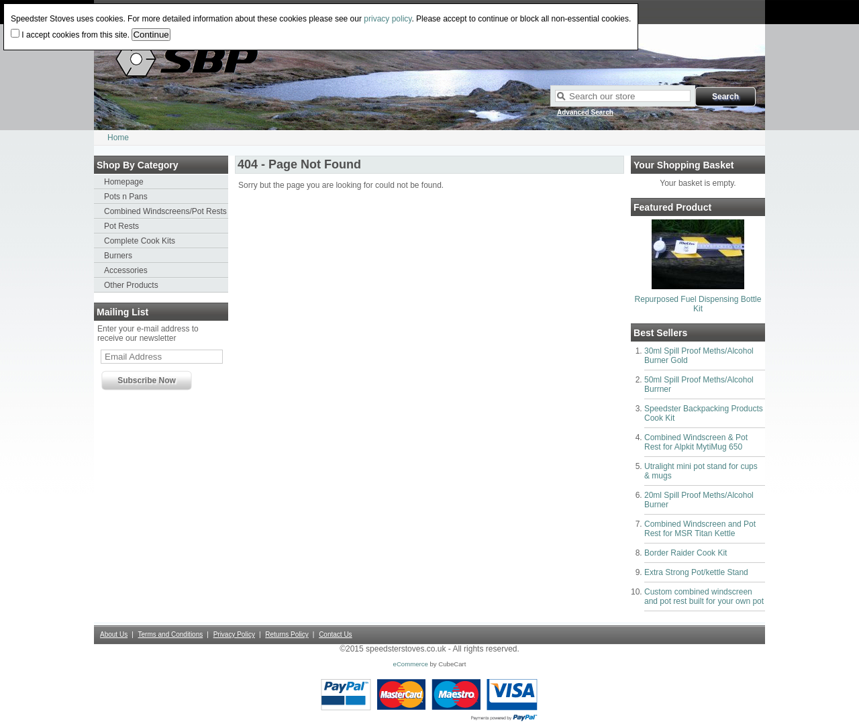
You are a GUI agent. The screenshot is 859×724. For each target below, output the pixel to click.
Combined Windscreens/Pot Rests (165, 211)
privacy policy (387, 18)
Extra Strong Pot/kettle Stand (696, 572)
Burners (118, 255)
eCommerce (410, 664)
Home (118, 137)
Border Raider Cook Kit (685, 553)
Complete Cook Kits (139, 241)
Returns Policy (286, 634)
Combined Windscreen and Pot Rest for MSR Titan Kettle (700, 528)
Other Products (131, 285)
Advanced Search (585, 112)
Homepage (124, 182)
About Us (114, 634)
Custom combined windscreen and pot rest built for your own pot (704, 596)
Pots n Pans (126, 196)
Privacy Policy (234, 634)
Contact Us (335, 634)
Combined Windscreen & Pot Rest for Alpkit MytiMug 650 (696, 442)
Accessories (126, 270)
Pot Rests (121, 226)
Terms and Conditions (170, 634)
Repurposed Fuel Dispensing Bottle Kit (698, 304)
